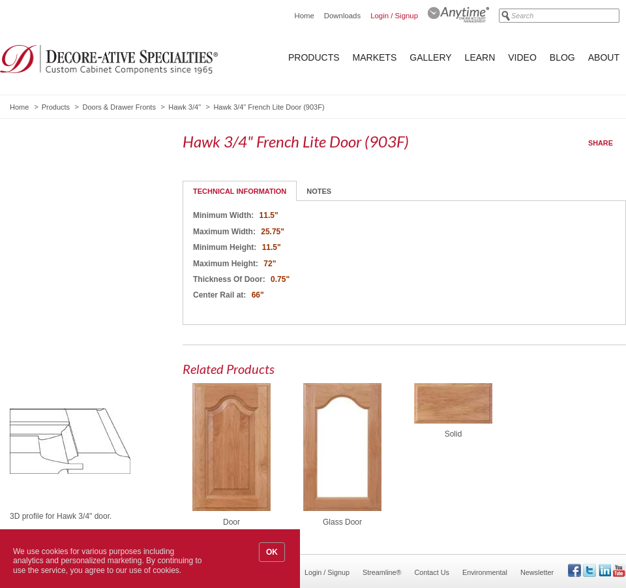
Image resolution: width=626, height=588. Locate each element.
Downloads (342, 16)
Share (600, 143)
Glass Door (342, 522)
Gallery (430, 57)
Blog (562, 57)
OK (272, 552)
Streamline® (382, 572)
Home (304, 16)
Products (314, 57)
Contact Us (432, 572)
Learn (480, 57)
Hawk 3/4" (184, 107)
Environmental (484, 572)
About (603, 57)
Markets (375, 57)
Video (522, 57)
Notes (318, 191)
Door (231, 522)
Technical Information (239, 191)
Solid (453, 434)
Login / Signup (394, 16)
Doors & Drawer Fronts (118, 107)
